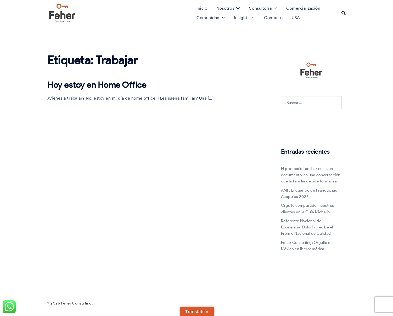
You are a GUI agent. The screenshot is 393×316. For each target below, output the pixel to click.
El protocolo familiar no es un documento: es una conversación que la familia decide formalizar (310, 175)
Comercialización (303, 8)
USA (296, 17)
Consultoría (260, 8)
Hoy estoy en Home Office (96, 85)
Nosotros (225, 8)
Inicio (201, 8)
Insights (241, 17)
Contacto (273, 17)
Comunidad (208, 17)
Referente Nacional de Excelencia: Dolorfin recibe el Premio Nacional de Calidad (307, 227)
